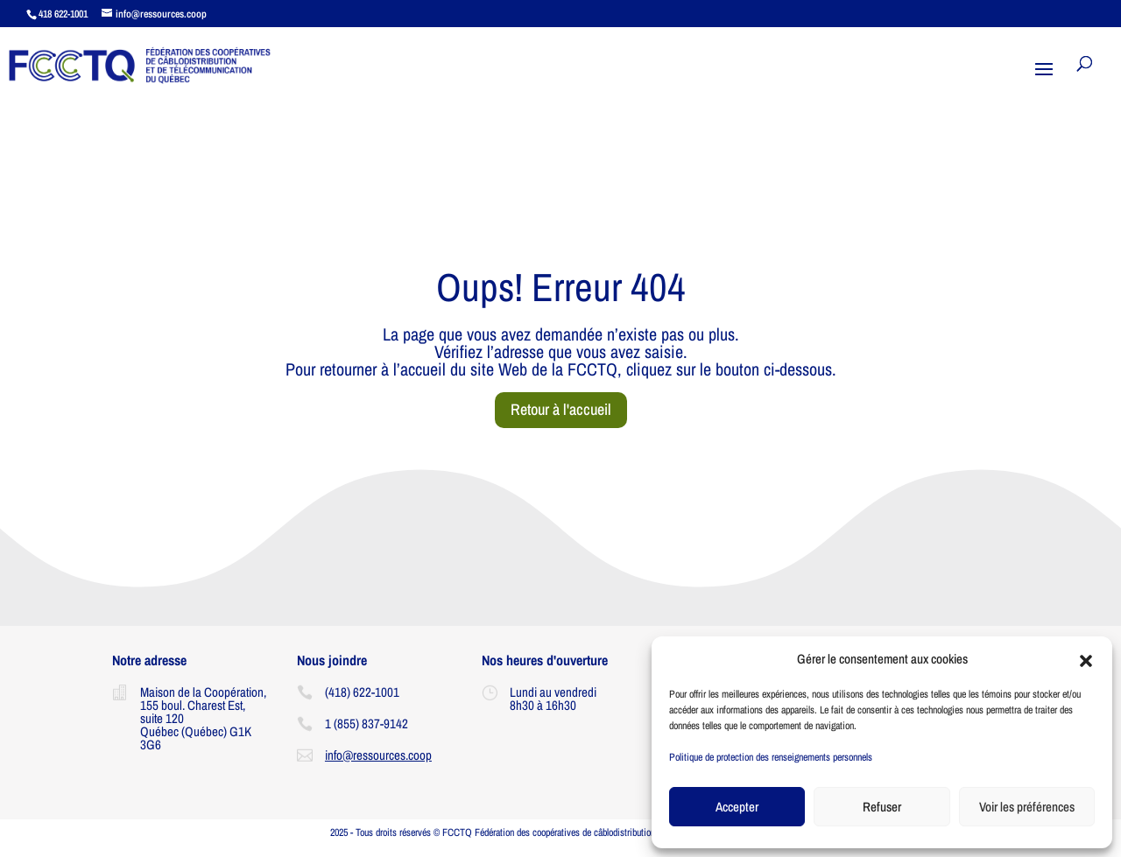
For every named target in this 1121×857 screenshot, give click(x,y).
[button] (1086, 659)
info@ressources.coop (378, 755)
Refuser (882, 806)
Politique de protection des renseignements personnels (770, 757)
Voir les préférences (1027, 806)
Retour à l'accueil (561, 409)
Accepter (737, 806)
